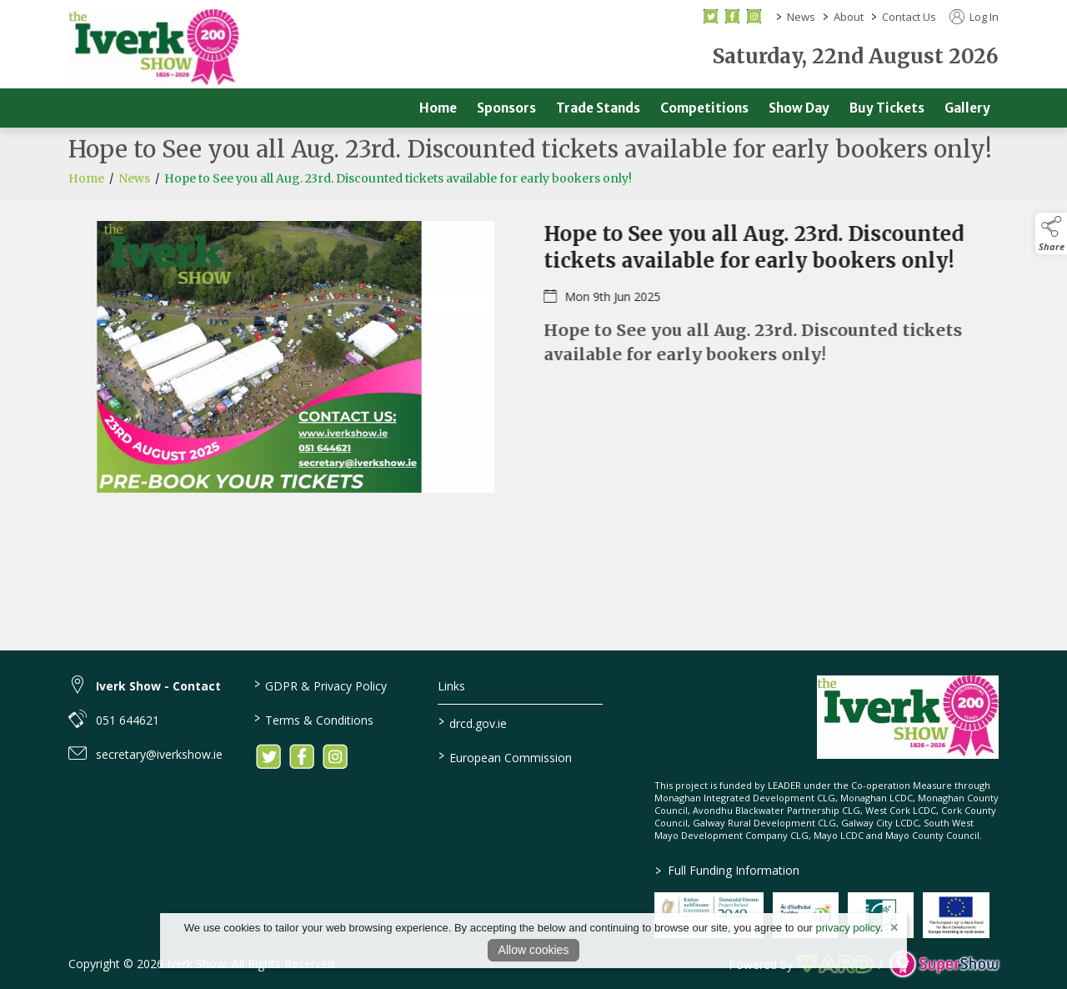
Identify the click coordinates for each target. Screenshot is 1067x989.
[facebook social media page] (732, 16)
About (849, 16)
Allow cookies (533, 949)
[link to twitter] (268, 756)
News (801, 16)
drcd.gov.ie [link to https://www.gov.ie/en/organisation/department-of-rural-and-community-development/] (472, 722)
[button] (1051, 233)
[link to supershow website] (944, 964)
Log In (974, 16)
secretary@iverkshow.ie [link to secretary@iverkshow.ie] (159, 754)
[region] (533, 367)
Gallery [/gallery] (967, 108)
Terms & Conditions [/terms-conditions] (313, 719)
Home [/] (438, 108)
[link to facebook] (301, 756)
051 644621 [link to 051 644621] (127, 720)
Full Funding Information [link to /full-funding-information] (726, 870)
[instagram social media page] (754, 16)
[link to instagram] (335, 756)
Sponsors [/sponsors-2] (506, 108)
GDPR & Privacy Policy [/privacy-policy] (319, 684)
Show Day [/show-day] (799, 108)
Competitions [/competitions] (704, 108)
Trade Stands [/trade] (598, 108)
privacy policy (848, 927)
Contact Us (909, 16)
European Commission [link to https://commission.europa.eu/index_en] (505, 756)
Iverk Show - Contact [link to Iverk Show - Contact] (158, 686)
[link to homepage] (153, 48)
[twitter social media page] (711, 16)
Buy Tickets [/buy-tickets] (886, 108)
